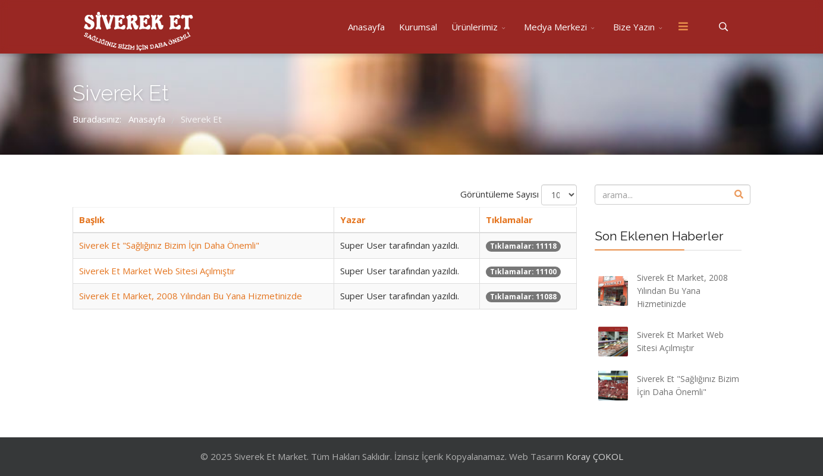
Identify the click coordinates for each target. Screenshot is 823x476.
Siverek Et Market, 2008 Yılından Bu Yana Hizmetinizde (190, 296)
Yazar (353, 220)
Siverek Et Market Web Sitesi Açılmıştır (157, 271)
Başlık (92, 220)
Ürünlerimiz (474, 27)
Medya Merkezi (555, 27)
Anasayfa (366, 27)
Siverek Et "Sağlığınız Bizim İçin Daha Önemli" (169, 245)
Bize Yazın (634, 27)
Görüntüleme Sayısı (499, 194)
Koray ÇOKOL (594, 456)
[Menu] (683, 27)
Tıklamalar (509, 220)
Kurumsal (418, 27)
